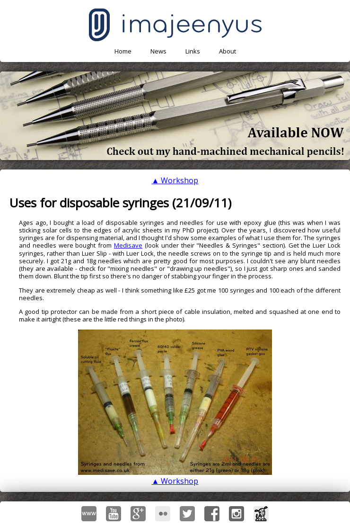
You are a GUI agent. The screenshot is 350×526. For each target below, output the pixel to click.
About (227, 51)
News (158, 51)
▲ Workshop (175, 180)
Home (122, 51)
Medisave (128, 245)
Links (192, 51)
